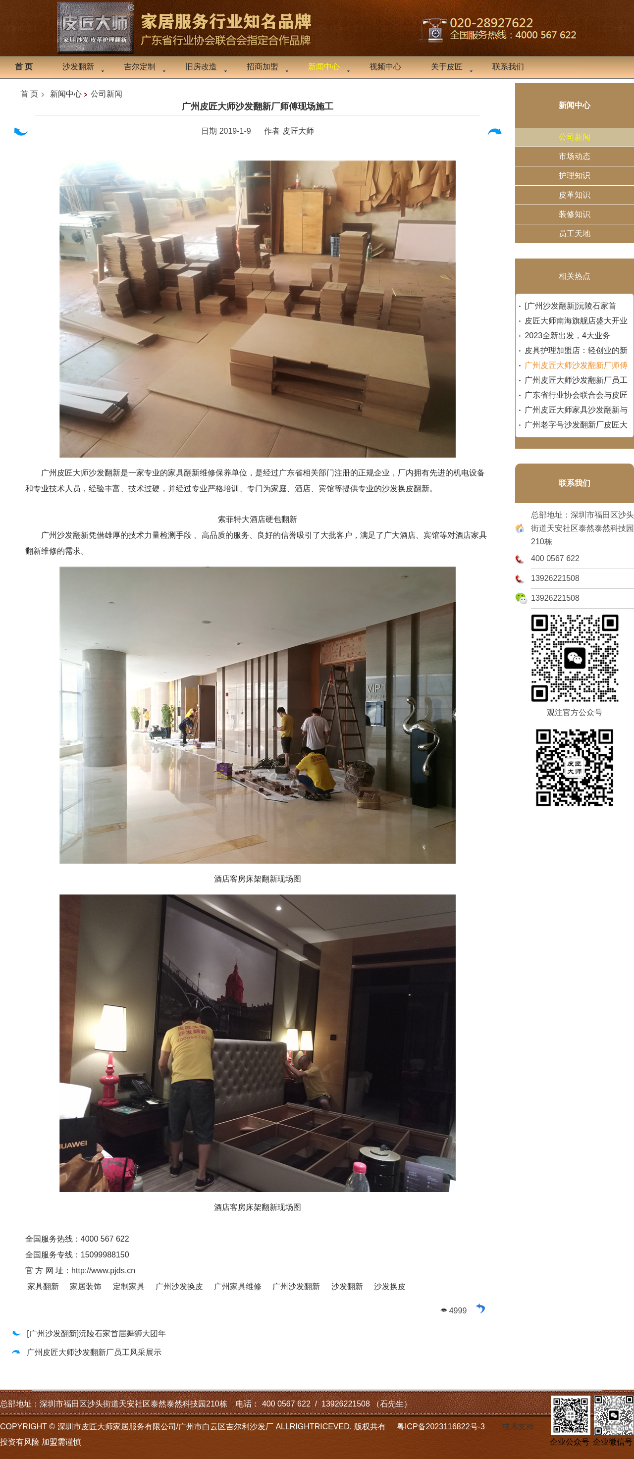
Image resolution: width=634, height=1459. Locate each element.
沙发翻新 (78, 66)
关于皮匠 (447, 66)
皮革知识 (574, 195)
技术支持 (518, 1426)
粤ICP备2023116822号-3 (441, 1426)
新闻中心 (66, 94)
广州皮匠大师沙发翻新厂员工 (576, 380)
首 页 (29, 94)
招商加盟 (262, 66)
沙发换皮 (390, 1286)
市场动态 (574, 156)
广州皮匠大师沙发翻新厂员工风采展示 (85, 1352)
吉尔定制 (140, 66)
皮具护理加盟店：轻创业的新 (576, 350)
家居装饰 (86, 1286)
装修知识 (574, 214)
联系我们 (508, 66)
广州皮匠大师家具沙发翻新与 (576, 410)
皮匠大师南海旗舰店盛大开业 (576, 320)
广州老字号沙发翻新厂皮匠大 (576, 424)
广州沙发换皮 (179, 1286)
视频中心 (385, 66)
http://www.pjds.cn (103, 1270)
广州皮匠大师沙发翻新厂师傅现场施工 (257, 106)
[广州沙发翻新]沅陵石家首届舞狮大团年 (88, 1333)
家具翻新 (43, 1286)
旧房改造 (201, 66)
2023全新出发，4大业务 (567, 335)
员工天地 (574, 233)
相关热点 (574, 276)
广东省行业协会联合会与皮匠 (576, 395)
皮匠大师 (298, 131)
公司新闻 (106, 94)
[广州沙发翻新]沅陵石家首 (570, 306)
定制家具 (129, 1286)
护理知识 (574, 175)
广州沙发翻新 (296, 1286)
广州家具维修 (238, 1286)
